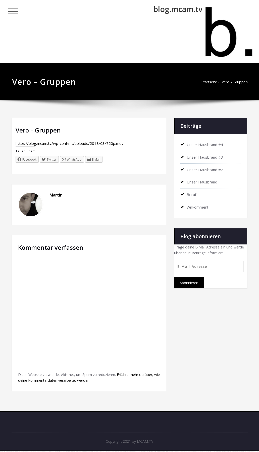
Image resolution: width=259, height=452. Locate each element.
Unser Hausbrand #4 (205, 144)
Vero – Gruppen (234, 82)
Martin (56, 195)
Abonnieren (189, 282)
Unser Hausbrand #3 (205, 156)
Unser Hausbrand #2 (205, 169)
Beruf (191, 193)
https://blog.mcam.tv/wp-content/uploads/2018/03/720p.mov (70, 143)
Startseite (206, 82)
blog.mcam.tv (177, 9)
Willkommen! (197, 206)
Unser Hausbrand (202, 181)
